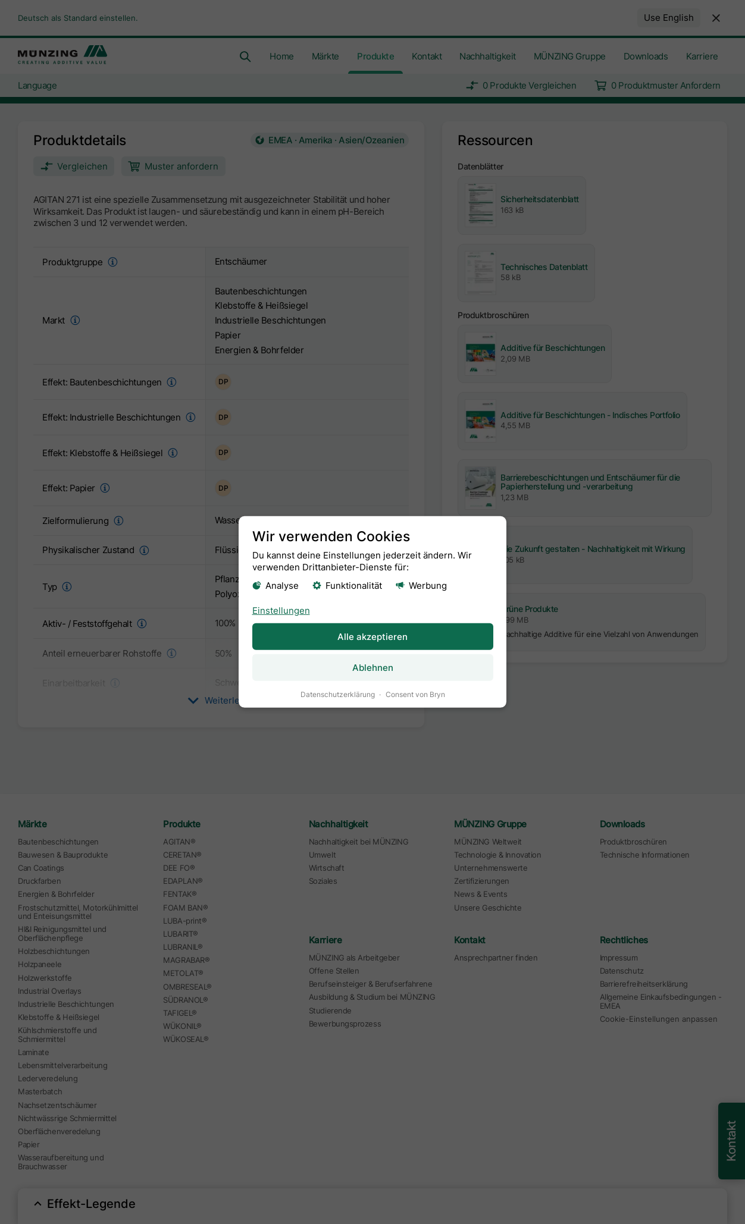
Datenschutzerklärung (337, 694)
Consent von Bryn (415, 694)
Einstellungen (281, 610)
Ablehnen (372, 667)
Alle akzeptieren (372, 636)
